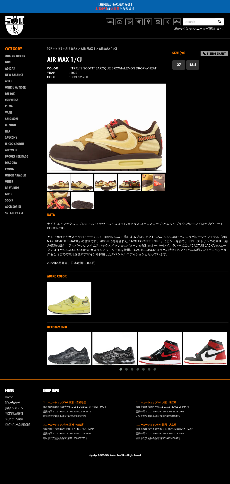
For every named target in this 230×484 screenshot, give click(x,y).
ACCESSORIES (13, 207)
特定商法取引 (14, 413)
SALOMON (11, 119)
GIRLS (8, 194)
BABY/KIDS (12, 188)
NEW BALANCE (14, 75)
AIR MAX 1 (88, 49)
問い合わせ (12, 402)
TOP (49, 49)
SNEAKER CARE (14, 213)
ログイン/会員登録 (17, 424)
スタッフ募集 (14, 419)
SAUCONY (11, 137)
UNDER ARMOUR (15, 175)
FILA (7, 131)
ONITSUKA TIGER (15, 87)
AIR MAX (71, 49)
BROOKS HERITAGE (16, 156)
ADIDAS (10, 68)
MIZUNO (10, 125)
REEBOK (10, 94)
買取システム (14, 408)
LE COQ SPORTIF (14, 144)
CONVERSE (11, 100)
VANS (8, 112)
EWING (9, 169)
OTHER (9, 181)
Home (9, 397)
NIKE (8, 62)
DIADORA (11, 163)
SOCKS (9, 200)
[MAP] (102, 406)
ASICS (8, 81)
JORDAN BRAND (15, 56)
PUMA (9, 106)
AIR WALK (11, 150)
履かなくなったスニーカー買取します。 (199, 29)
